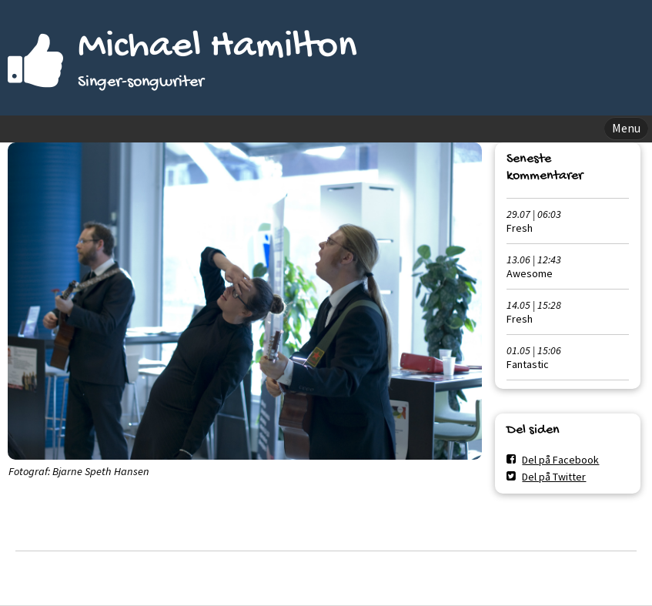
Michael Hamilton (217, 47)
